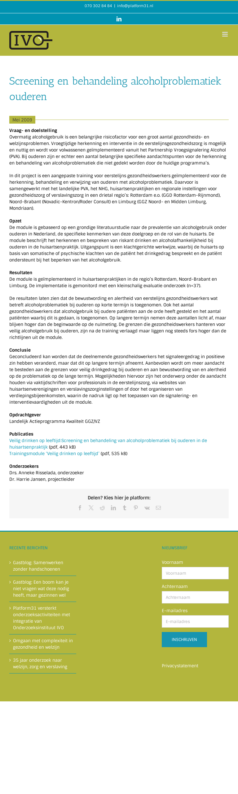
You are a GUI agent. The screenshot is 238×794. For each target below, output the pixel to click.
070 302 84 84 (98, 5)
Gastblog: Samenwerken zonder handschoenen (38, 566)
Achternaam (175, 586)
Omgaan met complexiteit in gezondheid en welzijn (43, 644)
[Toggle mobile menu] (225, 34)
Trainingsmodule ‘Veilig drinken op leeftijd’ (54, 453)
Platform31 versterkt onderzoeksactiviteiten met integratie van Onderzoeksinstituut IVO (41, 617)
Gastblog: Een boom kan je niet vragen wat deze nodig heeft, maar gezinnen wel (41, 588)
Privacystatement (180, 666)
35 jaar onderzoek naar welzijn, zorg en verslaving (40, 663)
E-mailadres (174, 610)
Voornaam (172, 562)
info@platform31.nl (135, 5)
